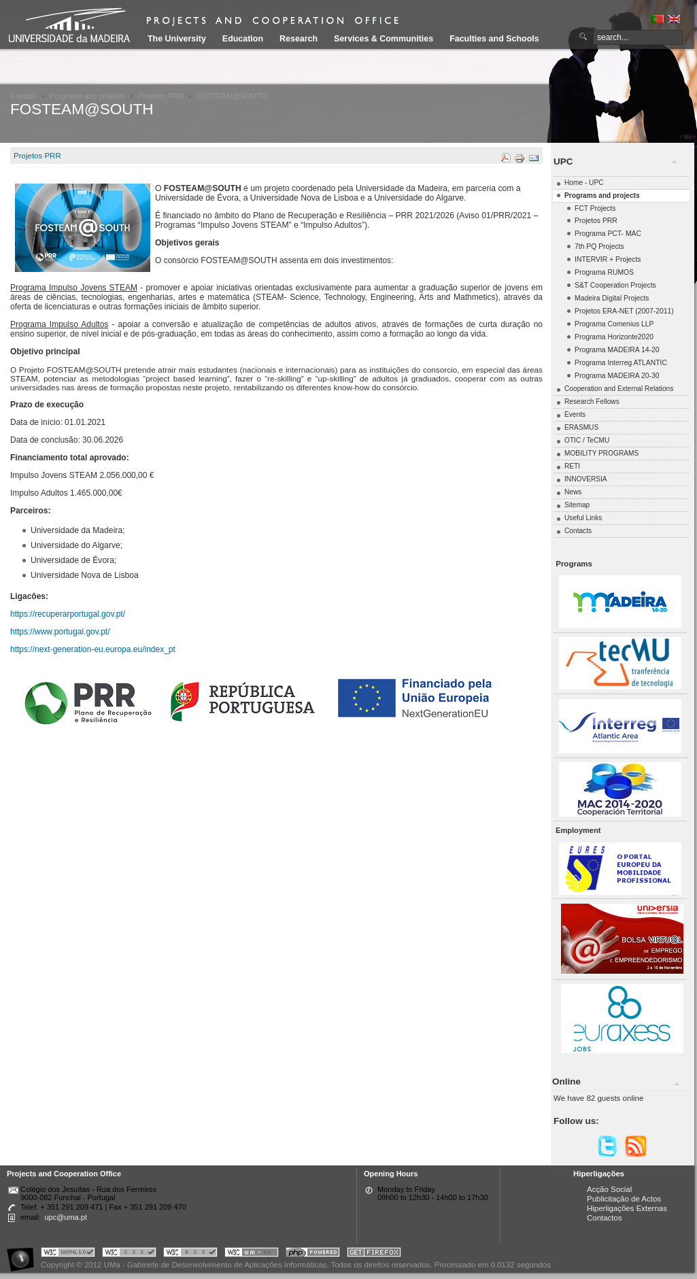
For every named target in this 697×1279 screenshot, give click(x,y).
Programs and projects (87, 96)
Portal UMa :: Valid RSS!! (190, 1254)
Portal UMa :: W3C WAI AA (251, 1254)
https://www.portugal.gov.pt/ (60, 631)
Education (242, 39)
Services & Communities (383, 39)
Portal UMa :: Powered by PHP (313, 1254)
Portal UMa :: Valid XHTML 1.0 (68, 1254)
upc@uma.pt (65, 1217)
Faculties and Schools (494, 39)
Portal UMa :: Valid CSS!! (129, 1254)
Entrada (23, 96)
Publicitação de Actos (624, 1199)
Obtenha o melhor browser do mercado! (374, 1254)
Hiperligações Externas (627, 1208)
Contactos (604, 1218)
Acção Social (609, 1189)
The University (177, 39)
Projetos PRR (161, 96)
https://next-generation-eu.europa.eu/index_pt (92, 649)
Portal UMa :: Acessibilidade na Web (24, 1254)
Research (298, 39)
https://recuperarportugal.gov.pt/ (67, 614)
